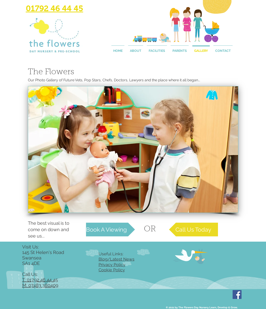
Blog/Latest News (116, 259)
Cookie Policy (112, 269)
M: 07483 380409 (40, 285)
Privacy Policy (112, 264)
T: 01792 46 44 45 (40, 280)
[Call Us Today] (193, 229)
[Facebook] (237, 294)
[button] (133, 149)
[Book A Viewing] (110, 229)
